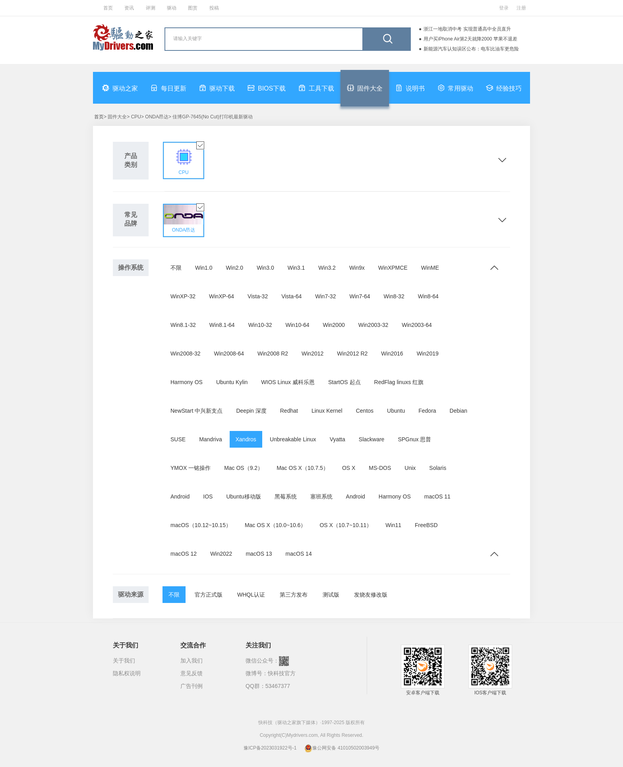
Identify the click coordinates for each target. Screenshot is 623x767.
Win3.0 (265, 268)
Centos (364, 411)
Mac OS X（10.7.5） (303, 468)
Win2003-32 (373, 325)
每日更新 (168, 88)
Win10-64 (298, 325)
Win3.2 (327, 268)
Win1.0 (204, 268)
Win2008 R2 (272, 353)
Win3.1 (296, 268)
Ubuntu (396, 411)
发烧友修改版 (370, 594)
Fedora (427, 411)
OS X (348, 468)
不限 (176, 268)
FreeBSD (426, 525)
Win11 (393, 525)
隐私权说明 (127, 673)
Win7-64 (359, 296)
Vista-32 (258, 296)
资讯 (129, 8)
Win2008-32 (185, 353)
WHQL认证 (251, 594)
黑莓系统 (286, 496)
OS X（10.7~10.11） (345, 525)
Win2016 (392, 353)
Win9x (357, 268)
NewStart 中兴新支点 (196, 411)
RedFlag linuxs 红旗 (399, 382)
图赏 (192, 8)
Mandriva (210, 439)
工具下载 (316, 88)
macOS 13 (259, 554)
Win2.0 (235, 268)
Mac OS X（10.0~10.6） (275, 525)
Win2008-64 (229, 353)
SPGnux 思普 (414, 439)
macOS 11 (437, 496)
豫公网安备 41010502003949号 (341, 748)
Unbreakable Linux (293, 439)
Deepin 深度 (251, 411)
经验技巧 (504, 88)
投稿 (214, 8)
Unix (410, 468)
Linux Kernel (327, 411)
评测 (150, 8)
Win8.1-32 (183, 325)
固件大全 (365, 88)
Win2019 (428, 353)
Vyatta (337, 439)
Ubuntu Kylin (232, 382)
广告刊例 (191, 686)
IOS (208, 496)
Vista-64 (291, 296)
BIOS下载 (267, 88)
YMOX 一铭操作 (190, 468)
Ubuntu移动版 (243, 496)
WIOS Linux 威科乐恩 (288, 382)
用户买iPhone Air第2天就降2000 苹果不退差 (470, 39)
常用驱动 (455, 88)
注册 (521, 8)
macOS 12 (183, 554)
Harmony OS (186, 382)
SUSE (178, 439)
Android (180, 496)
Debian (458, 411)
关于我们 (124, 660)
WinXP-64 (221, 296)
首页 (108, 8)
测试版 (331, 594)
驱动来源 (130, 594)
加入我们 (191, 660)
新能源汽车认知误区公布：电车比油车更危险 (471, 49)
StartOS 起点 (344, 382)
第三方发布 (294, 594)
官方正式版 (208, 594)
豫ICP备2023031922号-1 (270, 748)
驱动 (171, 8)
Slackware (372, 439)
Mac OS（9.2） (243, 468)
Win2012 (312, 353)
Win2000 (333, 325)
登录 (504, 8)
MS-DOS (380, 468)
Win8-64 (428, 296)
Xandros (246, 439)
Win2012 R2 (352, 353)
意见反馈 (191, 673)
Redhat (289, 411)
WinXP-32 (182, 296)
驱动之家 (120, 88)
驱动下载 (217, 88)
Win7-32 (325, 296)
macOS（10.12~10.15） (200, 525)
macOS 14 (299, 554)
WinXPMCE (393, 268)
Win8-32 (394, 296)
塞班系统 (321, 496)
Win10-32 (260, 325)
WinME (430, 268)
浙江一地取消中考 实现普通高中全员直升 (467, 29)
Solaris (437, 468)
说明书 (410, 88)
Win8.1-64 (222, 325)
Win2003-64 (417, 325)
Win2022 (221, 554)
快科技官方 (282, 673)
